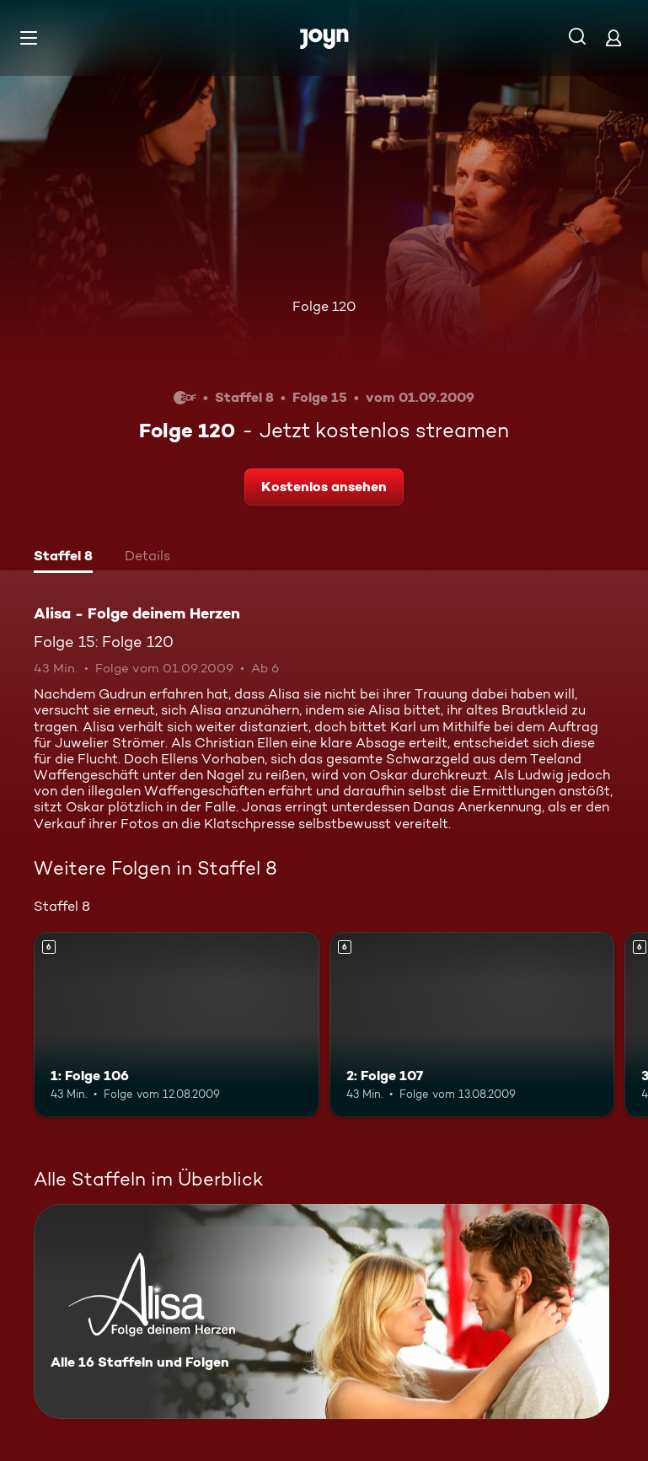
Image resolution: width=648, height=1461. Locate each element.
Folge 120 (324, 306)
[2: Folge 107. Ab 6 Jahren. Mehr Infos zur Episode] (472, 1024)
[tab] (63, 558)
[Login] (613, 37)
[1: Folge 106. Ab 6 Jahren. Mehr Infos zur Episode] (176, 1024)
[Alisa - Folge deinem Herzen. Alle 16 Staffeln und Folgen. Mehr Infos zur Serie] (321, 1311)
